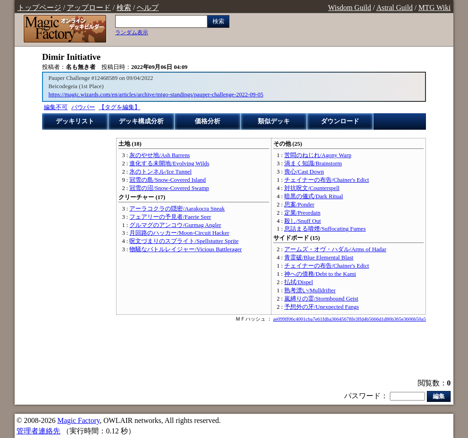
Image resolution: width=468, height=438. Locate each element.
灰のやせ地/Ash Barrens (159, 155)
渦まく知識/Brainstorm (313, 163)
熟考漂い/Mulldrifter (309, 290)
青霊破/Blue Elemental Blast (318, 257)
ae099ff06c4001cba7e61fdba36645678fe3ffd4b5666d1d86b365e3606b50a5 (349, 319)
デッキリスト (75, 121)
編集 (439, 396)
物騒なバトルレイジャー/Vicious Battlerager (185, 249)
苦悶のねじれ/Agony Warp (317, 155)
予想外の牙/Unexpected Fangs (321, 307)
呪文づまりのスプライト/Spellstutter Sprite (184, 241)
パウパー (83, 107)
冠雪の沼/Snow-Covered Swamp (169, 188)
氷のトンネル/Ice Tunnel (160, 172)
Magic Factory (78, 420)
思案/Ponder (299, 204)
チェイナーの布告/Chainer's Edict (326, 180)
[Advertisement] (234, 351)
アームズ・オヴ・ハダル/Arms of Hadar (335, 249)
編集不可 (56, 107)
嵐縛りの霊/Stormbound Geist (321, 299)
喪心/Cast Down (304, 172)
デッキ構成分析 (141, 121)
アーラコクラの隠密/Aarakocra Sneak (176, 209)
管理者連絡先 (38, 431)
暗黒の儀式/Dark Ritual (313, 196)
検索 (124, 7)
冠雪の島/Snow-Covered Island (167, 180)
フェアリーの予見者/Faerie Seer (170, 217)
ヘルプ (148, 7)
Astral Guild (394, 7)
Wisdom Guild (349, 7)
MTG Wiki (434, 7)
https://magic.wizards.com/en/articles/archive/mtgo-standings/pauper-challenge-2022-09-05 (155, 94)
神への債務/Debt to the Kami (320, 274)
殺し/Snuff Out (302, 221)
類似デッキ (274, 121)
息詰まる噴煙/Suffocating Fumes (325, 229)
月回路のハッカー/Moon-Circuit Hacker (179, 233)
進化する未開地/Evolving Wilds (169, 163)
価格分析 (207, 121)
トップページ (39, 7)
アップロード (89, 7)
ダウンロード (340, 121)
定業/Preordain (302, 213)
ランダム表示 (131, 32)
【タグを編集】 (119, 107)
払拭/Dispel (298, 282)
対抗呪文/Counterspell (312, 188)
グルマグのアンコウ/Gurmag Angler (175, 225)
